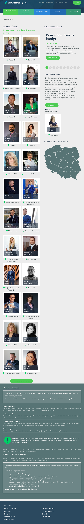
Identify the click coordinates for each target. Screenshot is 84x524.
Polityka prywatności (49, 511)
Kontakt (7, 514)
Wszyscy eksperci (10, 508)
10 (78, 67)
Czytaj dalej (52, 105)
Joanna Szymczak (51, 43)
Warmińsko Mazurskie (12, 88)
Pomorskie (12, 60)
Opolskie (10, 259)
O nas (44, 506)
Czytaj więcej (53, 58)
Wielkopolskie (12, 174)
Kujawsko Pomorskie (32, 231)
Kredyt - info (46, 517)
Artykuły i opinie (42, 12)
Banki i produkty (9, 517)
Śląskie (17, 202)
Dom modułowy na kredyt (60, 37)
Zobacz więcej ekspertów (22, 381)
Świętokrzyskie (32, 117)
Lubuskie (32, 145)
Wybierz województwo (26, 12)
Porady (57, 12)
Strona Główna (9, 506)
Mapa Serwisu (9, 519)
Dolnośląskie (32, 88)
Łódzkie (12, 145)
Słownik (44, 514)
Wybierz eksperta (11, 11)
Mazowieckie (28, 174)
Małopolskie (10, 202)
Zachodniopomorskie (31, 202)
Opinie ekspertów (48, 508)
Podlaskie (36, 174)
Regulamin (7, 511)
